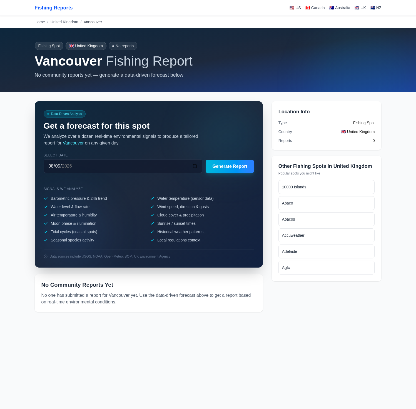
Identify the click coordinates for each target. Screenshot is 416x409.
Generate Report (229, 166)
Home (40, 22)
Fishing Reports (54, 8)
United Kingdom (64, 22)
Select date (56, 155)
